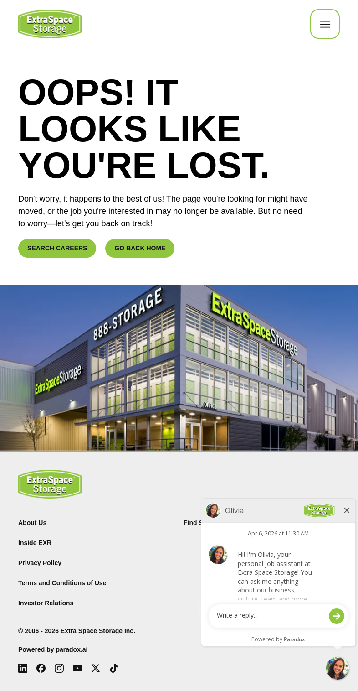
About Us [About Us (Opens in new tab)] (32, 522)
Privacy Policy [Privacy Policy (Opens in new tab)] (39, 562)
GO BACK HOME (139, 248)
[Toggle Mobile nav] (325, 24)
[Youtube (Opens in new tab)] (77, 668)
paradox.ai (71, 649)
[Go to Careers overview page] (50, 24)
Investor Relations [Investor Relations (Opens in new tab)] (45, 603)
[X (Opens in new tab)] (95, 668)
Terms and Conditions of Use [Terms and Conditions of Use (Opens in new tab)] (62, 583)
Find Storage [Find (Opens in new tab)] (203, 522)
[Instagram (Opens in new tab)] (59, 668)
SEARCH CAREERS (57, 248)
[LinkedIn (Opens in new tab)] (22, 668)
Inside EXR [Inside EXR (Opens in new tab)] (34, 542)
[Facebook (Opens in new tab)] (41, 668)
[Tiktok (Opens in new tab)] (113, 668)
